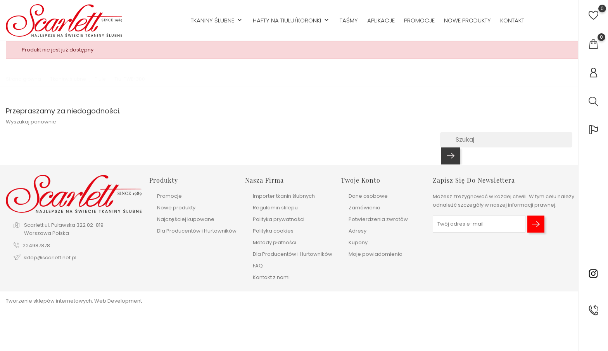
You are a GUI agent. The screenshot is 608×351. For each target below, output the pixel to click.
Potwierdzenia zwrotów (378, 219)
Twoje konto (360, 180)
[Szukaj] (506, 139)
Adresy (357, 231)
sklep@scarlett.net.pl (50, 257)
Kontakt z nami (271, 277)
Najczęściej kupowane (185, 219)
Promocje (419, 20)
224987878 (36, 245)
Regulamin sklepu (275, 207)
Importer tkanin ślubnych (284, 196)
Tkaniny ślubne (217, 21)
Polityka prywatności (278, 219)
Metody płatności (274, 242)
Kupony (358, 242)
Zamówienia (364, 207)
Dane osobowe (368, 196)
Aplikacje (381, 20)
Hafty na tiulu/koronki (291, 21)
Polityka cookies (273, 231)
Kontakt (512, 20)
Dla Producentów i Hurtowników (197, 231)
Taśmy (349, 20)
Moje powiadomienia (375, 254)
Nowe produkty (467, 20)
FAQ (258, 265)
